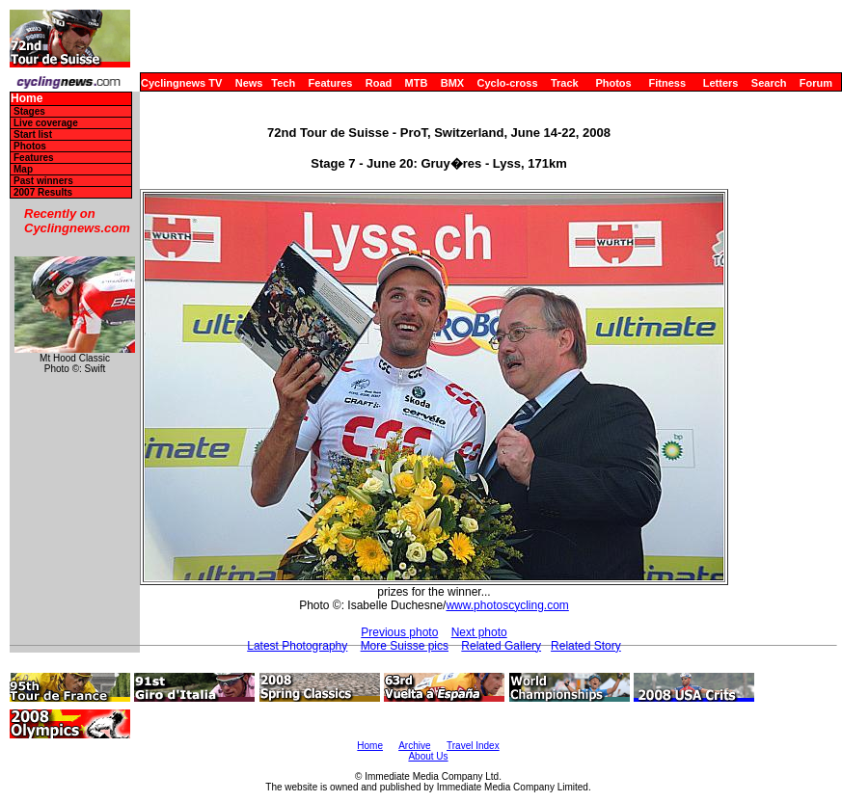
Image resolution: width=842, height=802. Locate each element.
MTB (416, 83)
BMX (452, 83)
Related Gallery (501, 646)
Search (769, 83)
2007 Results (43, 192)
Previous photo (399, 632)
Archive (414, 745)
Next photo (479, 632)
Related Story (586, 646)
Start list (33, 134)
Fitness (667, 83)
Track (565, 83)
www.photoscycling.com (507, 605)
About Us (428, 756)
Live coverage (46, 123)
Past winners (43, 180)
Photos (613, 83)
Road (379, 83)
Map (23, 169)
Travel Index (473, 745)
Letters (721, 83)
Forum (816, 83)
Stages (29, 111)
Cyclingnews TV (181, 83)
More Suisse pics (404, 646)
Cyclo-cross (507, 83)
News (249, 83)
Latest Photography (297, 646)
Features (331, 83)
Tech (283, 83)
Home (26, 99)
